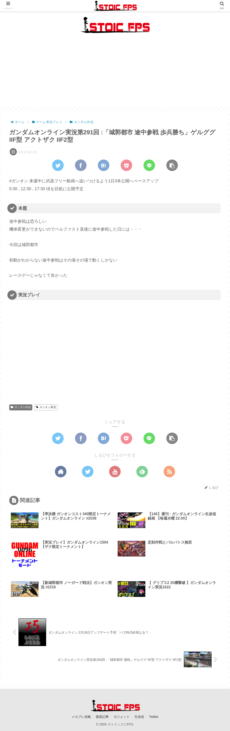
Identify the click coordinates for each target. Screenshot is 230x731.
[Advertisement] (115, 73)
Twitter (153, 717)
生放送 (139, 717)
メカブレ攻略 (81, 717)
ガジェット (122, 717)
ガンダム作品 (21, 407)
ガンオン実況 (46, 407)
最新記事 (102, 717)
